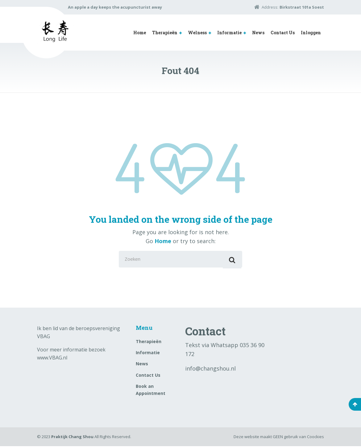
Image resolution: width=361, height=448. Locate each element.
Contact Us (283, 32)
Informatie (229, 32)
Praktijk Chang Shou (72, 438)
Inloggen (311, 32)
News (258, 32)
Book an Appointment (150, 391)
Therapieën (164, 32)
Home (139, 32)
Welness (197, 32)
